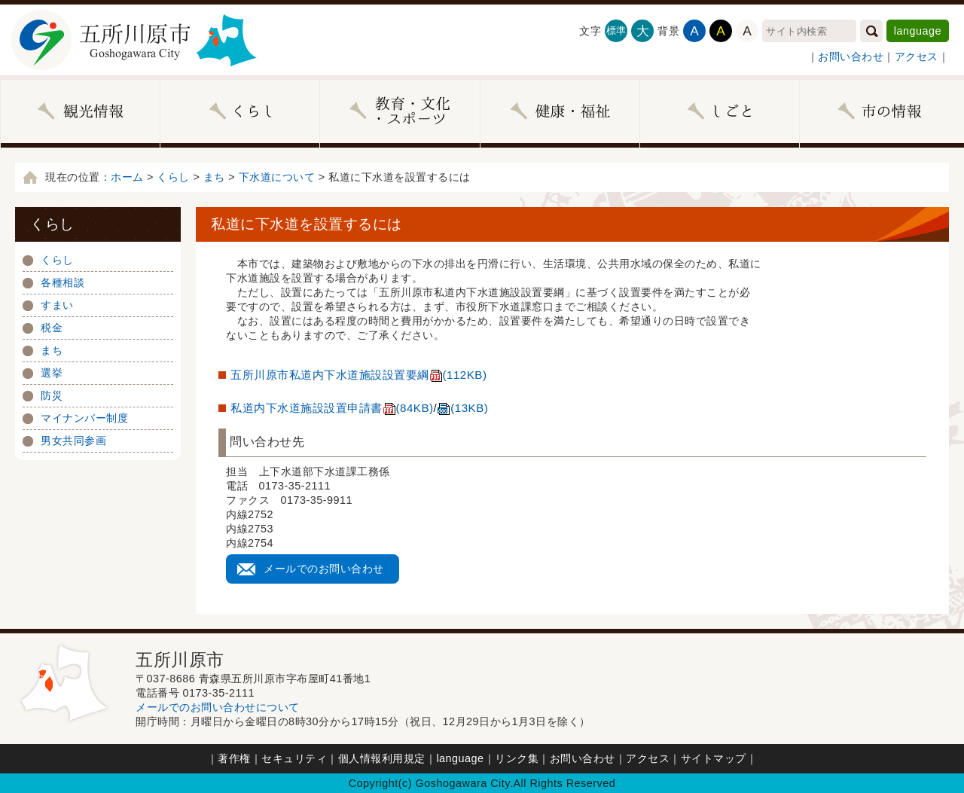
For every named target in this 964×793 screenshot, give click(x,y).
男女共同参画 (73, 441)
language (917, 31)
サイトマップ (713, 758)
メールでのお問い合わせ (324, 569)
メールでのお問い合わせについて (218, 707)
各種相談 (62, 282)
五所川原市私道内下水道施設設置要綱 (358, 374)
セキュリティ (294, 758)
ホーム (127, 177)
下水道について (277, 177)
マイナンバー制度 (84, 418)
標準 (616, 30)
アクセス (916, 56)
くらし (173, 177)
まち (214, 177)
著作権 (234, 758)
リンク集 (516, 758)
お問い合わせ (850, 56)
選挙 (52, 373)
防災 (52, 395)
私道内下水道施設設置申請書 (332, 407)
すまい (57, 305)
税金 (52, 328)
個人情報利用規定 (382, 758)
